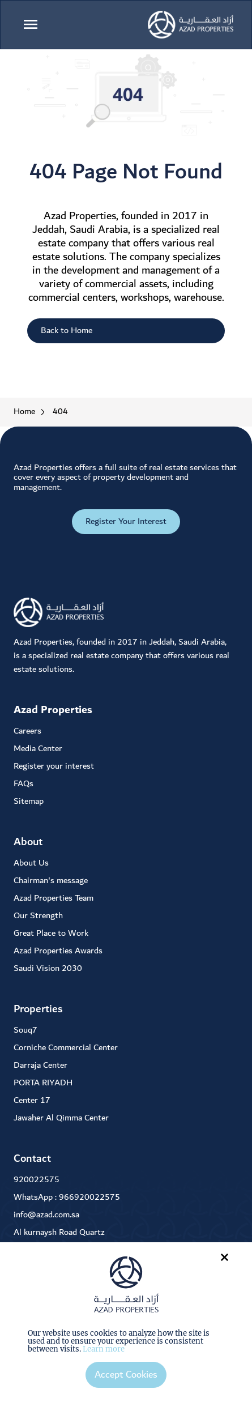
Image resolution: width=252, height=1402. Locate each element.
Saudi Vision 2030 (48, 968)
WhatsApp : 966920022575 (67, 1197)
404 (60, 412)
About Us (31, 863)
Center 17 (32, 1100)
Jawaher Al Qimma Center (61, 1118)
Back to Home (66, 330)
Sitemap (29, 801)
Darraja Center (40, 1065)
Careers (27, 731)
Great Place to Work (51, 933)
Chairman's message (51, 880)
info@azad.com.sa (46, 1214)
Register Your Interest (126, 521)
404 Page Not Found (126, 172)
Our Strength (38, 915)
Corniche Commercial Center (66, 1047)
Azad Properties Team (53, 898)
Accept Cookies (126, 1374)
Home (24, 412)
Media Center (38, 748)
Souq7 (25, 1030)
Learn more (104, 1349)
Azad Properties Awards (58, 950)
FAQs (23, 783)
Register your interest (54, 766)
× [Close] (224, 1257)
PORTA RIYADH (43, 1082)
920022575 (36, 1179)
